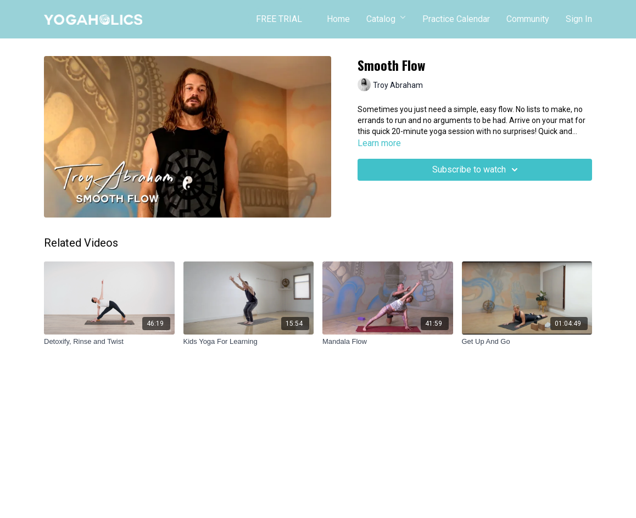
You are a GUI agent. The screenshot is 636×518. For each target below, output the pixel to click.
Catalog (386, 19)
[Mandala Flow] (387, 341)
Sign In (579, 19)
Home (338, 19)
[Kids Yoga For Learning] (248, 341)
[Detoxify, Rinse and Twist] (109, 341)
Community (527, 19)
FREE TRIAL (279, 19)
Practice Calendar (456, 19)
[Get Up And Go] (527, 341)
